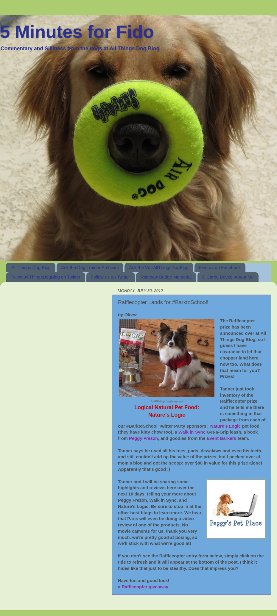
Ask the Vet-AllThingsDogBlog (159, 267)
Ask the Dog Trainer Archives (90, 267)
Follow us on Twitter (110, 276)
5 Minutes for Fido (77, 32)
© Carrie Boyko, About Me (228, 276)
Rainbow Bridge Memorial (166, 276)
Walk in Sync (192, 432)
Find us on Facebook (220, 267)
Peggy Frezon (143, 438)
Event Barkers (221, 438)
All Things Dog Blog (31, 267)
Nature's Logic (225, 426)
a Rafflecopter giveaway (143, 586)
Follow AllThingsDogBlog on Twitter (45, 276)
